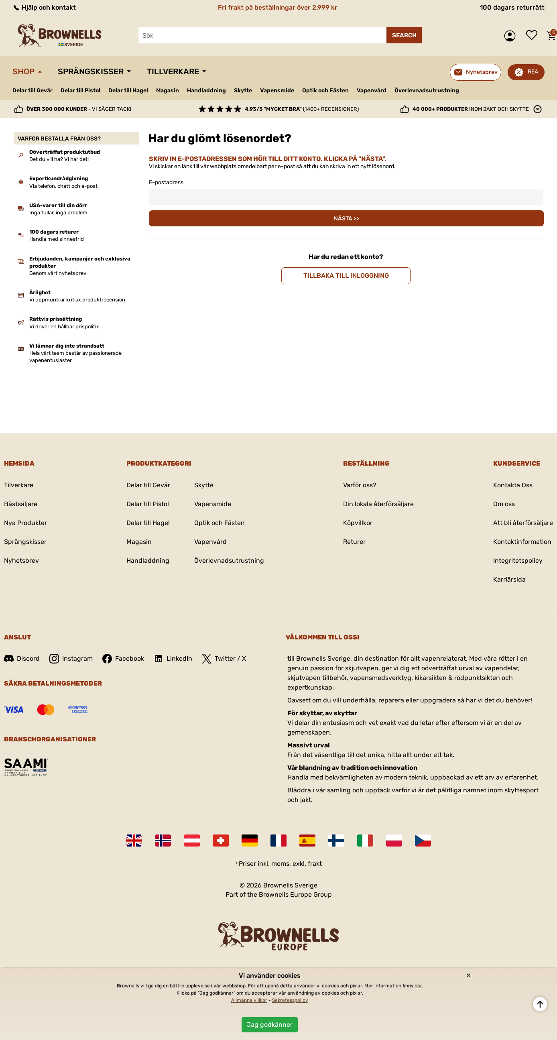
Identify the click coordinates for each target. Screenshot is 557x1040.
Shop (23, 71)
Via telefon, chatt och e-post (63, 186)
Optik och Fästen (325, 90)
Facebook (123, 658)
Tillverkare (173, 71)
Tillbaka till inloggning (346, 275)
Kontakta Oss (513, 485)
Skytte (243, 90)
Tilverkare (18, 485)
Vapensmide (277, 90)
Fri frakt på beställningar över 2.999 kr (277, 7)
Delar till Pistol (80, 90)
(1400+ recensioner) (302, 109)
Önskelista (533, 35)
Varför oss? (359, 485)
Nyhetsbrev (21, 560)
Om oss (504, 504)
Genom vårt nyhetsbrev (57, 273)
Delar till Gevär (32, 90)
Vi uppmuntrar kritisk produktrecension (77, 300)
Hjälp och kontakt (44, 7)
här (418, 986)
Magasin (167, 90)
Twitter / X (224, 658)
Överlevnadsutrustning (426, 90)
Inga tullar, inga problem (58, 213)
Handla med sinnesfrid (56, 239)
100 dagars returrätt (512, 7)
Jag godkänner (270, 1024)
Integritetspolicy (518, 560)
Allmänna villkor (249, 1000)
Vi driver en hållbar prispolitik (64, 327)
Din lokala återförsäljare (378, 504)
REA (533, 71)
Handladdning (206, 90)
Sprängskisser (91, 71)
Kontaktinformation (522, 541)
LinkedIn (173, 658)
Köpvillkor (357, 523)
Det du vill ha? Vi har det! (59, 159)
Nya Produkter (25, 523)
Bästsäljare (20, 504)
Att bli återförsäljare (523, 523)
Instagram (71, 658)
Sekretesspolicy (290, 1000)
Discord (22, 658)
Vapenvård (371, 90)
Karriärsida (509, 579)
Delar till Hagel (128, 90)
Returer (354, 541)
